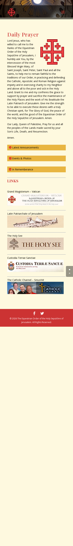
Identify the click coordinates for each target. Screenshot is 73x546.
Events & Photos (21, 158)
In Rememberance (22, 169)
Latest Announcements (25, 147)
